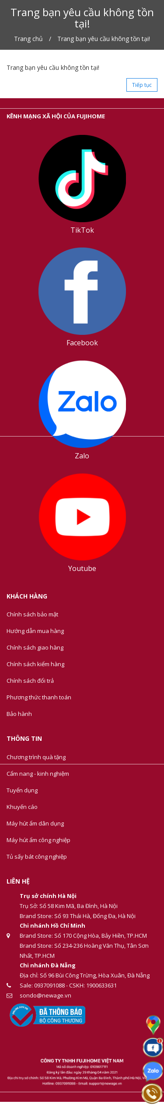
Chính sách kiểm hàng (35, 664)
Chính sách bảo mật (32, 614)
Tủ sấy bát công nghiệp (37, 856)
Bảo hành (19, 714)
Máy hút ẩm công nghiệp (38, 840)
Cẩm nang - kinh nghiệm (38, 773)
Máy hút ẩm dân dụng (35, 823)
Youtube (82, 568)
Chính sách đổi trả (30, 680)
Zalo (82, 456)
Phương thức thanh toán (39, 697)
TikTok (82, 230)
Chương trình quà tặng (36, 757)
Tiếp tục (142, 85)
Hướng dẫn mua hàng (35, 631)
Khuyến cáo (22, 807)
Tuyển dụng (22, 790)
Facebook (82, 342)
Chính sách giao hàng (35, 647)
